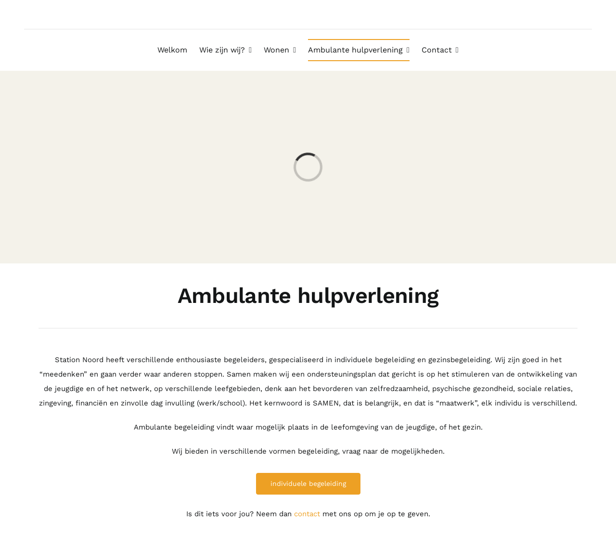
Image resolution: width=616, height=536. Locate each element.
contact (307, 514)
